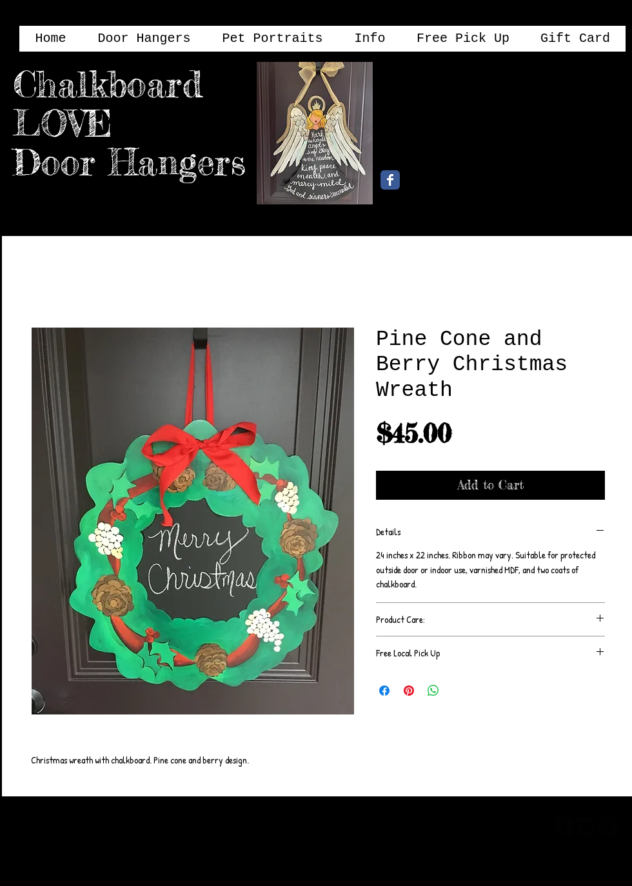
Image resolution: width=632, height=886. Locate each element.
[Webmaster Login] (495, 825)
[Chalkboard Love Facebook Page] (390, 180)
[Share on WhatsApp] (433, 690)
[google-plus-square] (608, 826)
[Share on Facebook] (384, 690)
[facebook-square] (564, 826)
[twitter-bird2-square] (586, 826)
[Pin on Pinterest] (409, 690)
